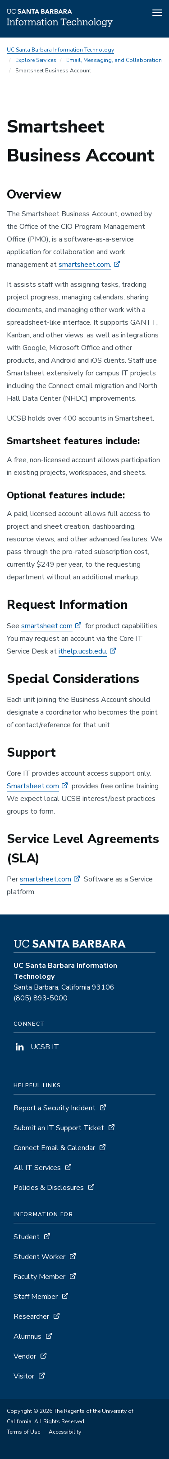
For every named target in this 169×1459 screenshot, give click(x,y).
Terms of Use (23, 1431)
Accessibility (65, 1431)
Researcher (31, 1317)
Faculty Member (39, 1277)
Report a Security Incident (55, 1108)
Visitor (24, 1376)
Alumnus (27, 1336)
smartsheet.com (47, 626)
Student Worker (39, 1257)
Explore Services (35, 60)
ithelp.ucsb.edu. (83, 651)
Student (27, 1237)
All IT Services (37, 1168)
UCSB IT (36, 1047)
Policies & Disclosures (49, 1188)
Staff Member (36, 1297)
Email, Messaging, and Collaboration (114, 60)
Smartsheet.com (33, 786)
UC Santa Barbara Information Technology (60, 49)
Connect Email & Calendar (54, 1148)
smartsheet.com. (85, 265)
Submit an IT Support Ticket (59, 1128)
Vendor (25, 1356)
